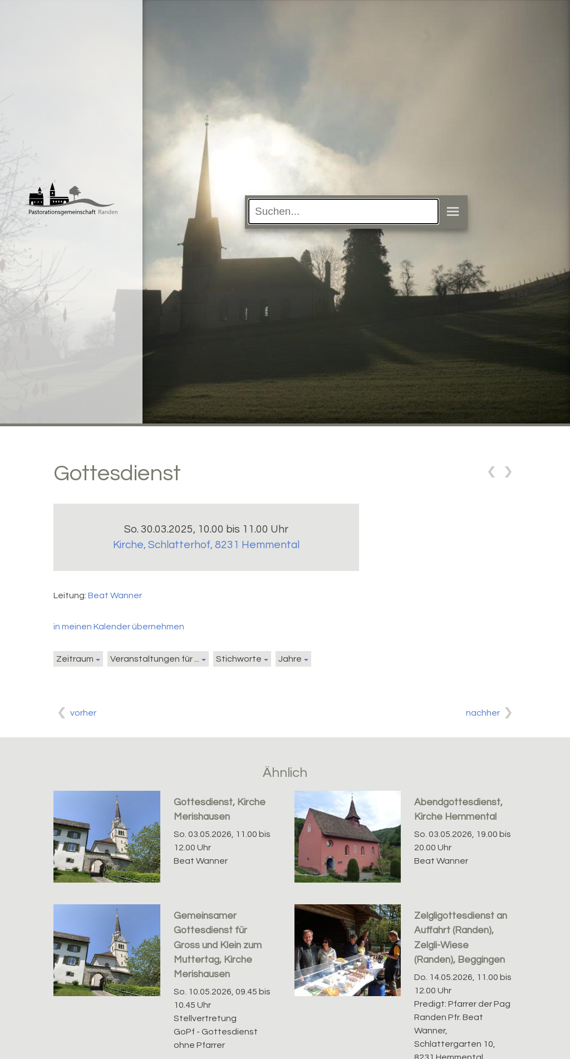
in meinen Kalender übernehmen (118, 626)
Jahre (290, 658)
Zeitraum (75, 658)
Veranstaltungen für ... (154, 658)
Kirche (206, 544)
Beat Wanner (115, 595)
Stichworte (239, 658)
